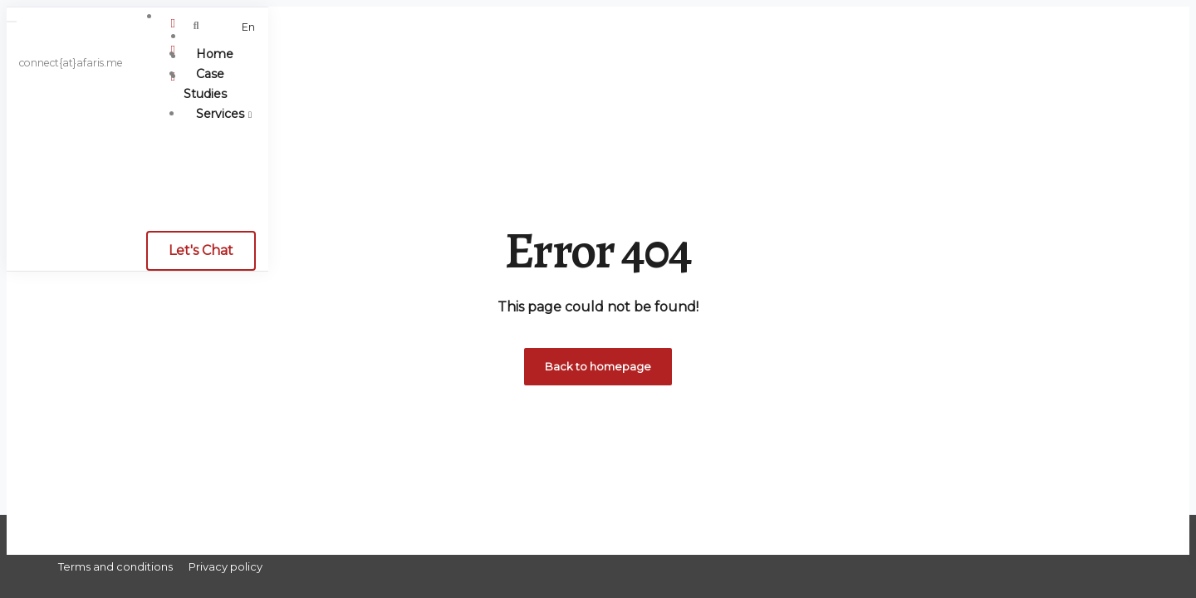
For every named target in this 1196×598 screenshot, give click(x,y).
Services (220, 113)
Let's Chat (201, 250)
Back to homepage (598, 366)
